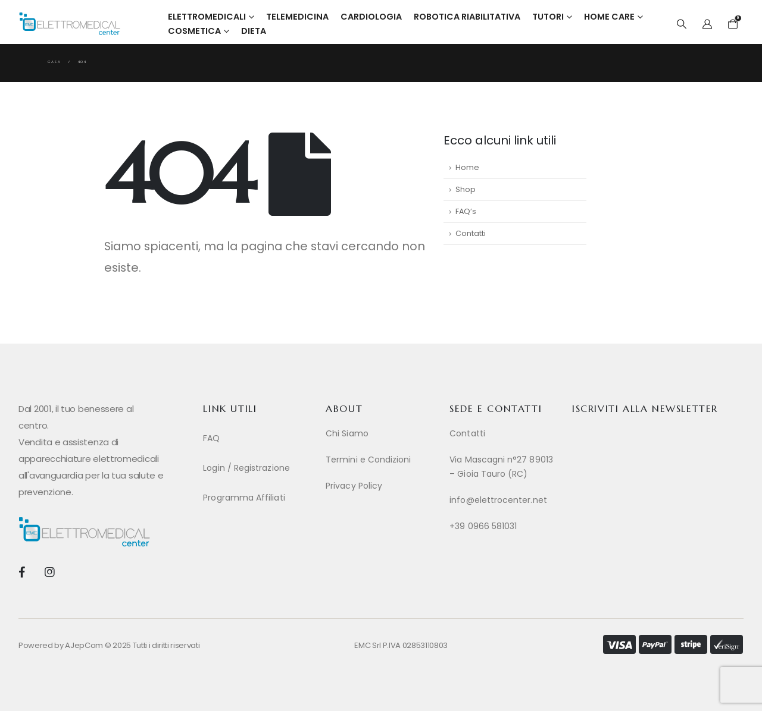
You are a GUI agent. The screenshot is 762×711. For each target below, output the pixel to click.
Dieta (253, 31)
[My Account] (707, 24)
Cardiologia (371, 17)
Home (467, 167)
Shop (465, 189)
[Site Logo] (69, 24)
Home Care (609, 17)
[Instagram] (49, 571)
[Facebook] (22, 571)
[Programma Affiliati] (258, 497)
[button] (681, 24)
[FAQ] (258, 438)
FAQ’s (465, 211)
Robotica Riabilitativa (467, 17)
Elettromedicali (207, 17)
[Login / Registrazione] (258, 468)
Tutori (548, 17)
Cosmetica (194, 31)
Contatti (470, 233)
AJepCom (84, 645)
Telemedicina (297, 17)
